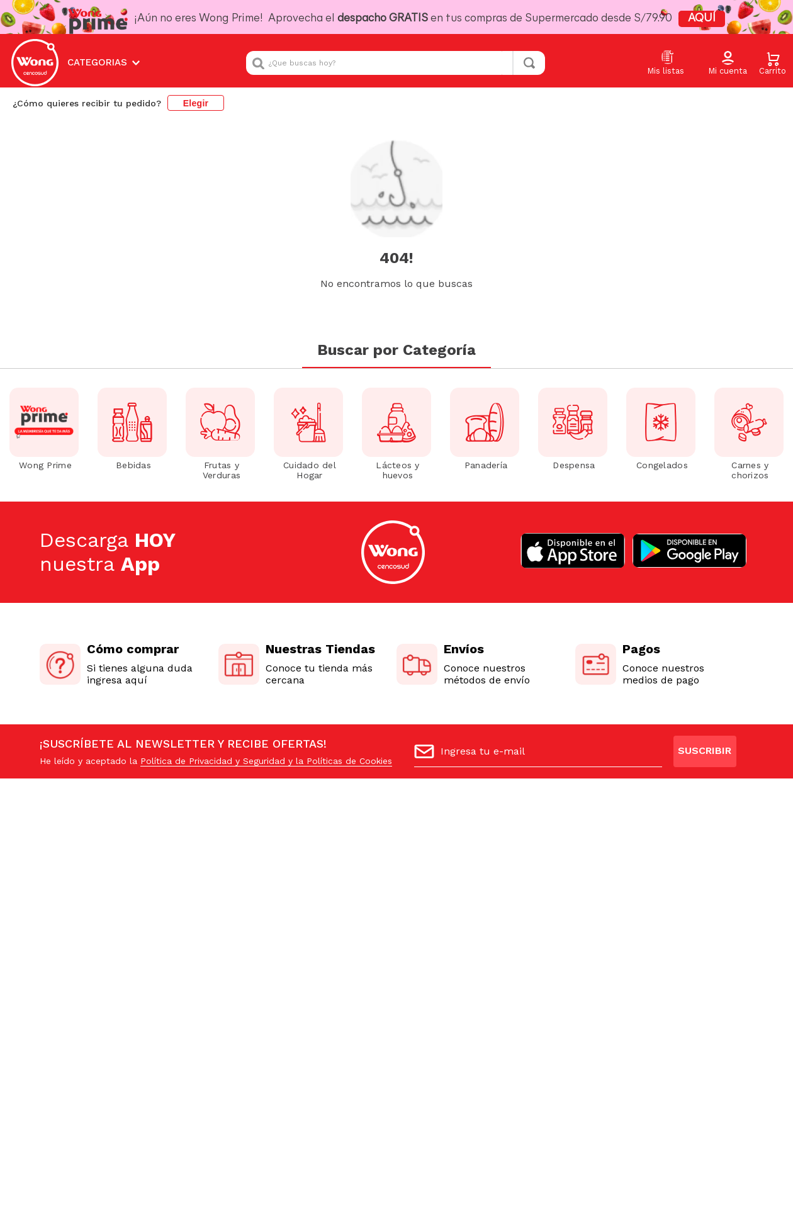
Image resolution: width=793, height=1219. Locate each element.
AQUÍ (702, 19)
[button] (728, 63)
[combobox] (395, 63)
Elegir (196, 103)
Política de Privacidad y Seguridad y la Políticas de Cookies (266, 761)
